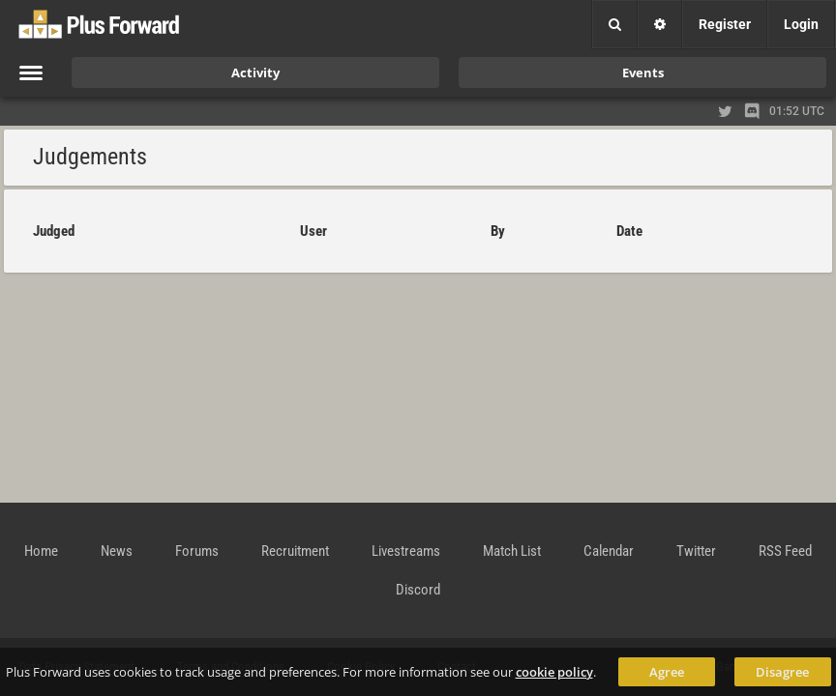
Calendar (608, 551)
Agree (666, 672)
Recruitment (295, 551)
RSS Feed (785, 551)
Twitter (696, 551)
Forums (197, 551)
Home (41, 551)
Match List (512, 551)
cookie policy (554, 672)
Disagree (782, 672)
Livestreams (406, 551)
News (117, 551)
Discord (418, 589)
